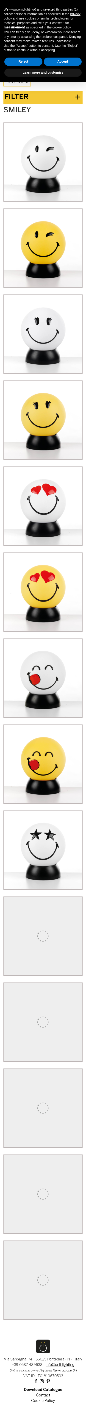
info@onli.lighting (60, 1365)
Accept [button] (62, 61)
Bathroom (17, 82)
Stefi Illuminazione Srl (61, 1370)
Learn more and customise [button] (42, 72)
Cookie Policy (43, 1401)
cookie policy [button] (62, 27)
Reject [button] (23, 61)
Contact (43, 1395)
